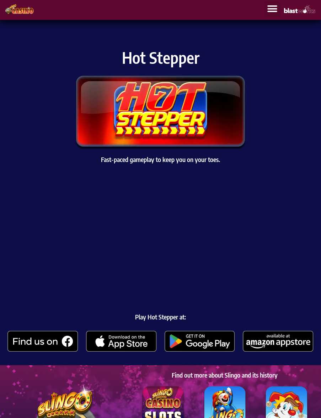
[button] (272, 9)
